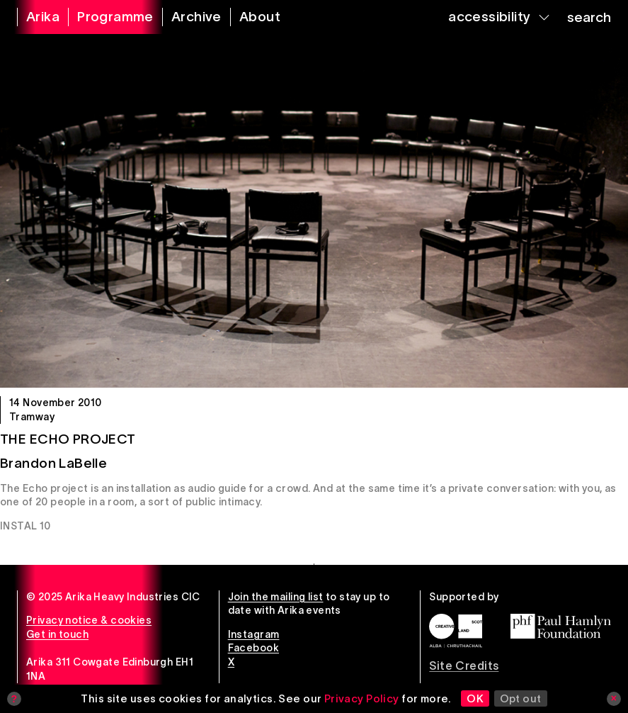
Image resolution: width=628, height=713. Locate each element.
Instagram (254, 634)
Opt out (521, 698)
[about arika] (251, 17)
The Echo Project (68, 439)
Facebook (253, 647)
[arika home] (33, 17)
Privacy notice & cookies (89, 620)
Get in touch (57, 634)
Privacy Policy (361, 698)
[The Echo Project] (314, 211)
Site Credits (463, 665)
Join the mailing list (276, 596)
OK (475, 698)
